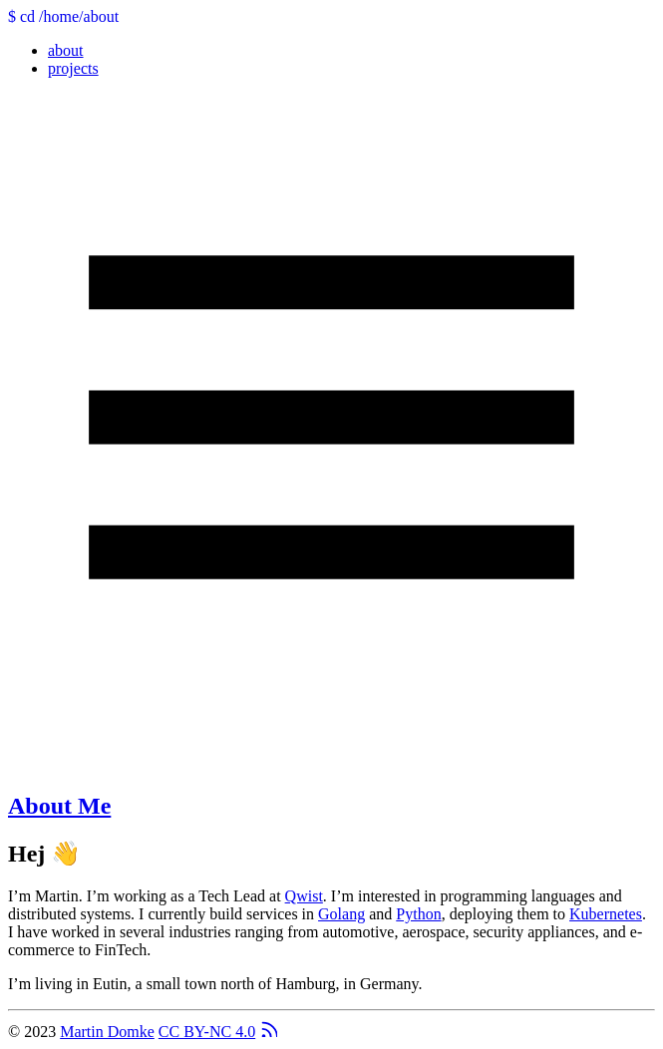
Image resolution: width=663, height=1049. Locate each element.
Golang (341, 913)
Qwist (304, 895)
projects (73, 68)
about (66, 50)
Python (418, 913)
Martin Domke (107, 1031)
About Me (59, 806)
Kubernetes (605, 913)
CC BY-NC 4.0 (207, 1031)
